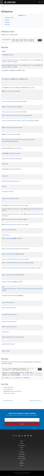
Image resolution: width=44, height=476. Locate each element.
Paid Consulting (21, 458)
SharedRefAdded (10, 307)
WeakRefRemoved (9, 344)
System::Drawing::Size (7, 111)
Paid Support (22, 456)
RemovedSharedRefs (8, 229)
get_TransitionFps (10, 134)
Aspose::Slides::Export (16, 391)
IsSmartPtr (15, 60)
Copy (40, 40)
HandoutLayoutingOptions (35, 400)
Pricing (21, 447)
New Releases (21, 445)
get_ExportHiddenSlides (11, 106)
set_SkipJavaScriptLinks (10, 274)
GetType (16, 158)
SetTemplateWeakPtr (13, 295)
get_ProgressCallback (27, 120)
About (21, 465)
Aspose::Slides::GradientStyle (9, 115)
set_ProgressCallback (9, 267)
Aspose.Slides (11, 393)
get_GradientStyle (21, 115)
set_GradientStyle (8, 262)
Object (3, 186)
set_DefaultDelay (8, 238)
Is (8, 169)
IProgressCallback (16, 120)
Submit (22, 424)
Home (21, 441)
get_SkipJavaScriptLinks (11, 127)
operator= (8, 198)
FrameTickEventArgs (7, 400)
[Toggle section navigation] (41, 6)
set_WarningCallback (7, 288)
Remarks (7, 22)
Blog (22, 461)
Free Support (22, 454)
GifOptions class (9, 17)
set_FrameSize (8, 259)
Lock (5, 176)
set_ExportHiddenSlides (10, 254)
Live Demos (21, 452)
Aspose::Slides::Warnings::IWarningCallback (23, 139)
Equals (9, 54)
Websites (22, 463)
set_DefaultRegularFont (10, 248)
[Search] (20, 6)
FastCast (10, 87)
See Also (7, 24)
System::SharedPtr (6, 120)
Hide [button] (24, 15)
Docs (21, 449)
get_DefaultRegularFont (16, 101)
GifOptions (4, 163)
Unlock (6, 331)
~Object (7, 351)
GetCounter (18, 148)
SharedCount (6, 302)
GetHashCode (12, 153)
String (15, 219)
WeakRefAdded (19, 337)
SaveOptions (5, 235)
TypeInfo (10, 158)
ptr (12, 54)
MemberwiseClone (11, 181)
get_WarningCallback (7, 141)
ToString (11, 321)
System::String (5, 101)
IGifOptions (10, 389)
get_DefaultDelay (10, 91)
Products (22, 443)
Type (14, 326)
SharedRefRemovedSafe (9, 314)
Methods (7, 19)
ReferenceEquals (12, 205)
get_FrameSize (17, 111)
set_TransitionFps (8, 281)
